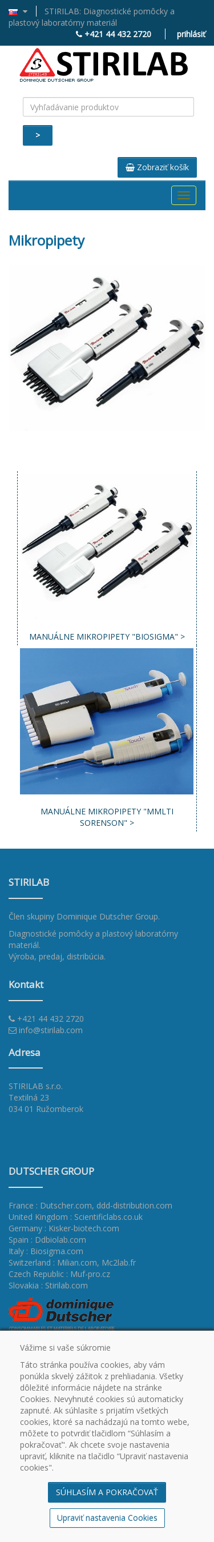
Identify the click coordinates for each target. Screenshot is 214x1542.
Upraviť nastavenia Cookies (107, 1517)
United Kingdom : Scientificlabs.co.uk (76, 1216)
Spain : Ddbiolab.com (47, 1239)
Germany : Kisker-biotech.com (64, 1228)
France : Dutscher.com (50, 1205)
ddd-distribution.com (134, 1205)
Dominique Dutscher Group (107, 916)
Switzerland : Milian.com (53, 1262)
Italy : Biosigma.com (46, 1251)
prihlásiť (191, 34)
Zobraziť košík (157, 167)
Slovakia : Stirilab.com (48, 1285)
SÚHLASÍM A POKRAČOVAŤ (107, 1492)
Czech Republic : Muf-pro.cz (59, 1273)
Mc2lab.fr (119, 1262)
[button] (23, 11)
